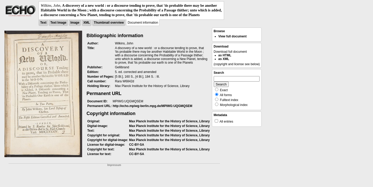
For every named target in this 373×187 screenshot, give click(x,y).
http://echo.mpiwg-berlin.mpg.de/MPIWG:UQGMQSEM (152, 106)
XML (86, 22)
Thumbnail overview (109, 22)
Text (43, 22)
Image (75, 22)
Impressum (114, 165)
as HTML (224, 55)
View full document (232, 36)
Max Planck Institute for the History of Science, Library (169, 121)
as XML (223, 59)
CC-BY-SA (136, 144)
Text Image (58, 22)
